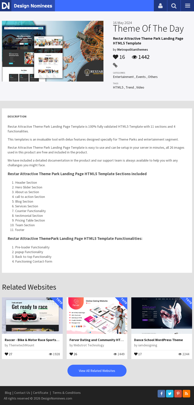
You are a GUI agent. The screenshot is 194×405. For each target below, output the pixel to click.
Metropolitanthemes (132, 49)
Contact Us (22, 392)
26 (73, 354)
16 (119, 55)
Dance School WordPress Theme (158, 340)
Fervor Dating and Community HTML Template (105, 340)
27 (8, 354)
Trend (130, 87)
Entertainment (123, 77)
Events (141, 77)
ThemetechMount (21, 345)
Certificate (40, 392)
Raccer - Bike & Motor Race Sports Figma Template (43, 340)
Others (153, 77)
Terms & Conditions (66, 392)
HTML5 (118, 87)
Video (140, 87)
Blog (8, 392)
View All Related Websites (97, 370)
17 (138, 354)
